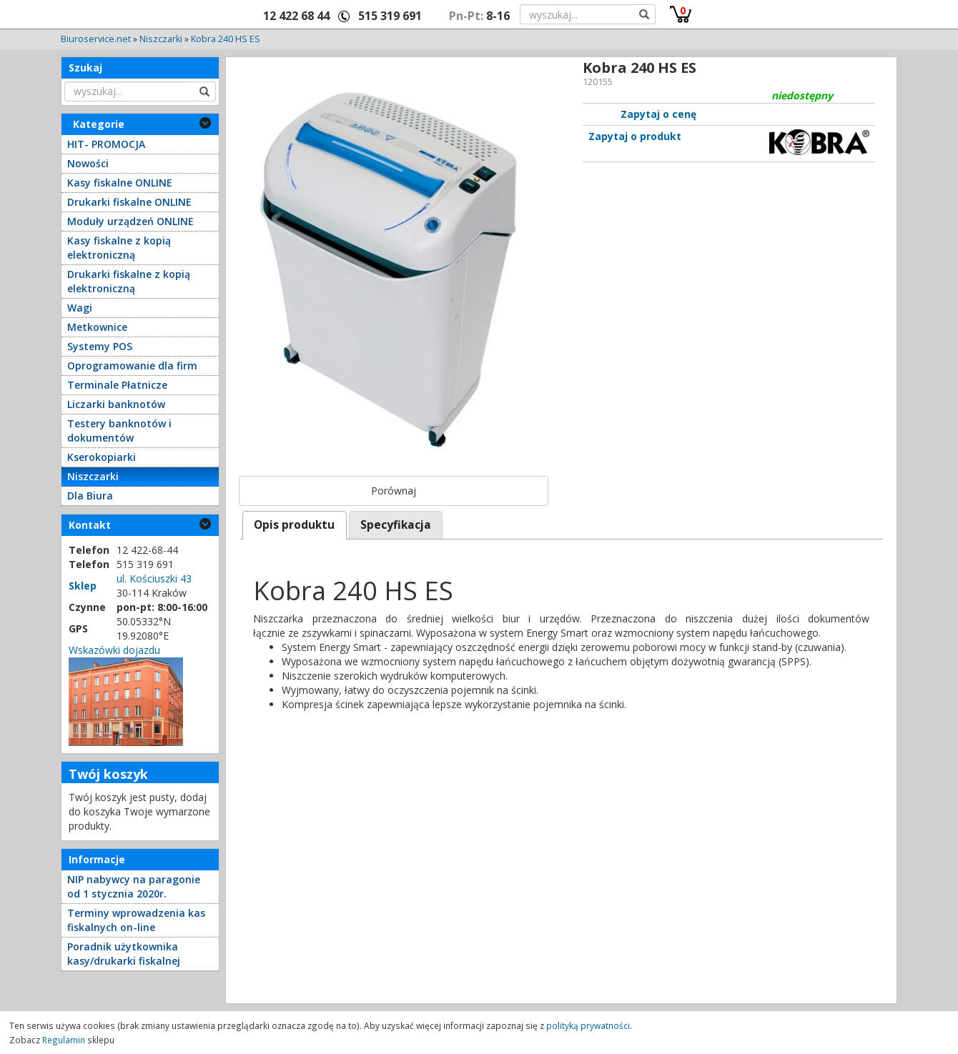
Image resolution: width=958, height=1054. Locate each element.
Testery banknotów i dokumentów (119, 430)
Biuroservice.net (96, 39)
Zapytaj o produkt (634, 136)
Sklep (83, 585)
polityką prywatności (588, 1025)
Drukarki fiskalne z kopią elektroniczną (128, 281)
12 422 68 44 (296, 16)
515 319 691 (390, 16)
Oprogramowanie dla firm (132, 365)
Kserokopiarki (101, 457)
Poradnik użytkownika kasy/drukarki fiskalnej (123, 954)
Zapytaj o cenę (658, 114)
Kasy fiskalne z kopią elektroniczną (119, 248)
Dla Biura (90, 495)
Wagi (79, 307)
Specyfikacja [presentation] (395, 524)
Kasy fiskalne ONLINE (119, 182)
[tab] (294, 525)
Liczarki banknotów (116, 404)
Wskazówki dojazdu (114, 650)
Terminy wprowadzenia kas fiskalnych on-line (136, 920)
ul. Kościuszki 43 (154, 578)
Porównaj (393, 490)
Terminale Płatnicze (117, 385)
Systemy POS (99, 346)
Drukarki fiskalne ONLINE (129, 202)
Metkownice (97, 327)
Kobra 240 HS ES (225, 39)
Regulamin (63, 1039)
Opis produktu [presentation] (294, 524)
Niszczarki (160, 39)
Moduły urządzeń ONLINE (130, 221)
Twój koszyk (108, 773)
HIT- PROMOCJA (106, 144)
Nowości (88, 163)
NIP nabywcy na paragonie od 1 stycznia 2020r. (133, 886)
